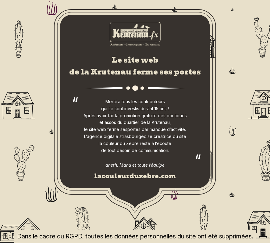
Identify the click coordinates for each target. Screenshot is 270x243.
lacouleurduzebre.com (135, 176)
